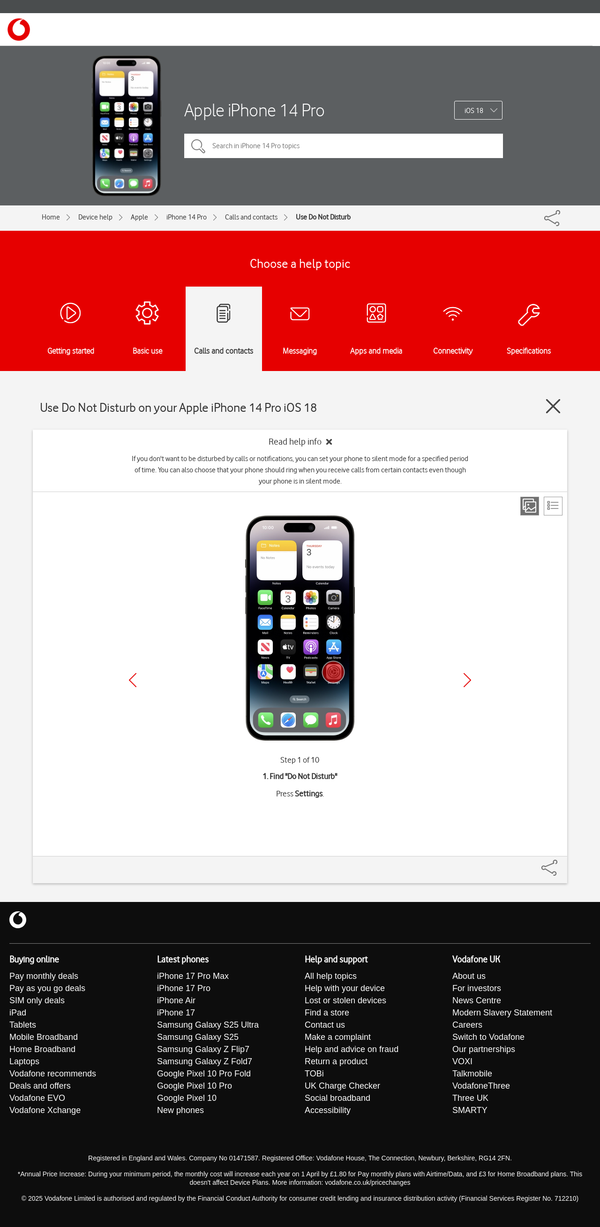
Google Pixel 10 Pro (194, 1086)
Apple (139, 217)
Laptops (24, 1061)
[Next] (467, 680)
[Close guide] (553, 406)
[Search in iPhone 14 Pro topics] (343, 146)
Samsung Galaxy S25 (198, 1037)
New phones (180, 1110)
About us (469, 976)
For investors (476, 988)
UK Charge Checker (342, 1086)
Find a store (327, 1012)
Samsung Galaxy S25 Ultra (208, 1025)
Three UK (470, 1098)
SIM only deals (37, 1000)
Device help (95, 217)
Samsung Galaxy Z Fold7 (204, 1061)
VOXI (462, 1061)
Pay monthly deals (43, 976)
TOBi (314, 1073)
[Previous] (132, 680)
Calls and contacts (251, 217)
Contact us (325, 1025)
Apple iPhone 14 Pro (254, 110)
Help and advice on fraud (351, 1049)
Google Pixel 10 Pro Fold (204, 1073)
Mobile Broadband (43, 1037)
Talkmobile (472, 1073)
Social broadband (337, 1098)
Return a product (336, 1061)
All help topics (331, 976)
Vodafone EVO (37, 1098)
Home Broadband (42, 1049)
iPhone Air (176, 1000)
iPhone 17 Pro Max (193, 976)
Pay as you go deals (47, 988)
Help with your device (345, 988)
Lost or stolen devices (345, 1000)
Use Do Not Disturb (323, 217)
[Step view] (529, 506)
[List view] (553, 506)
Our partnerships (483, 1049)
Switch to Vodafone (488, 1037)
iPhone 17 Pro (183, 988)
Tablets (22, 1025)
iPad (17, 1012)
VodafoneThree (481, 1086)
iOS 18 (474, 110)
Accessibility (328, 1110)
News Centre (476, 1000)
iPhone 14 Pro (186, 217)
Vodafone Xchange (45, 1110)
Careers (467, 1025)
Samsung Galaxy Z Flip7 (203, 1049)
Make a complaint (338, 1037)
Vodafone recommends (52, 1073)
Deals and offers (40, 1086)
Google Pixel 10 (187, 1098)
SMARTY (470, 1110)
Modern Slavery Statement (502, 1012)
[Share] (560, 863)
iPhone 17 (176, 1012)
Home (51, 217)
